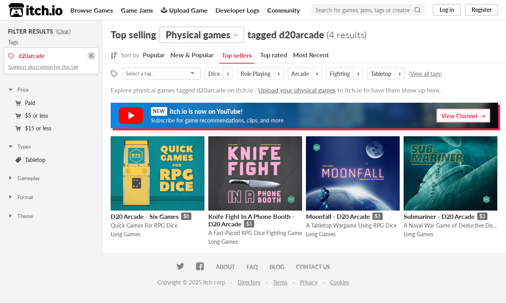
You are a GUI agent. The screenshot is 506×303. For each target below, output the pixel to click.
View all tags (425, 73)
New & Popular (191, 54)
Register (481, 9)
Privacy (308, 282)
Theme (20, 216)
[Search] (417, 10)
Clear (63, 31)
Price (18, 90)
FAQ (252, 266)
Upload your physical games (297, 90)
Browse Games (91, 10)
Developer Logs (237, 10)
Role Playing (255, 73)
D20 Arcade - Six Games (145, 216)
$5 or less (31, 115)
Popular (153, 54)
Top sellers (237, 55)
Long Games (125, 234)
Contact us (313, 266)
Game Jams (137, 10)
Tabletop (30, 159)
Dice (214, 73)
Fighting (340, 73)
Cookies (339, 282)
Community (283, 10)
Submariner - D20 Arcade (439, 216)
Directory (249, 282)
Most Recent (311, 54)
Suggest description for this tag (43, 67)
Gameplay (24, 178)
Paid (25, 103)
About (225, 266)
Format (20, 197)
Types (19, 146)
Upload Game (184, 10)
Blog (277, 266)
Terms (280, 282)
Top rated (273, 54)
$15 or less (33, 128)
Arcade (300, 73)
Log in (447, 9)
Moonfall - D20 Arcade (338, 216)
